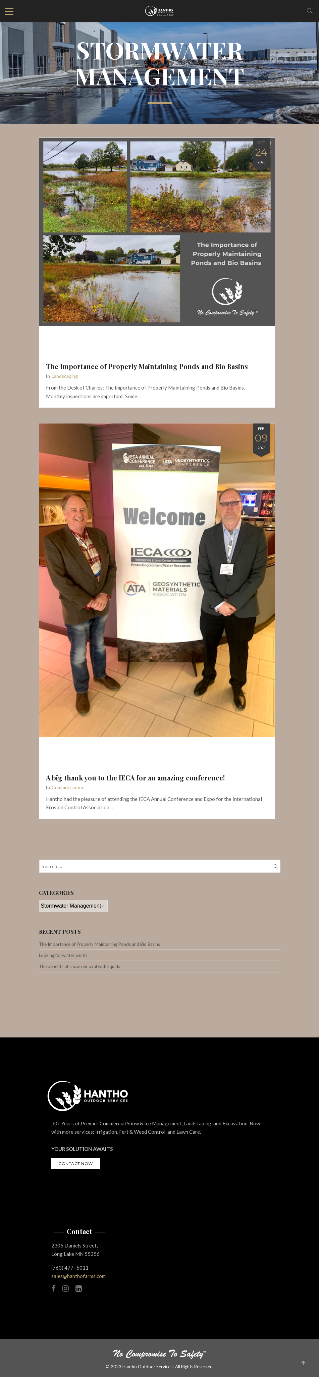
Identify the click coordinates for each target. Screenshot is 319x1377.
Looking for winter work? (63, 955)
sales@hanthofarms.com (78, 1276)
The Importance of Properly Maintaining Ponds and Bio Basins (147, 366)
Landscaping (65, 376)
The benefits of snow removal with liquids (79, 966)
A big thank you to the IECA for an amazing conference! (135, 777)
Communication (68, 787)
